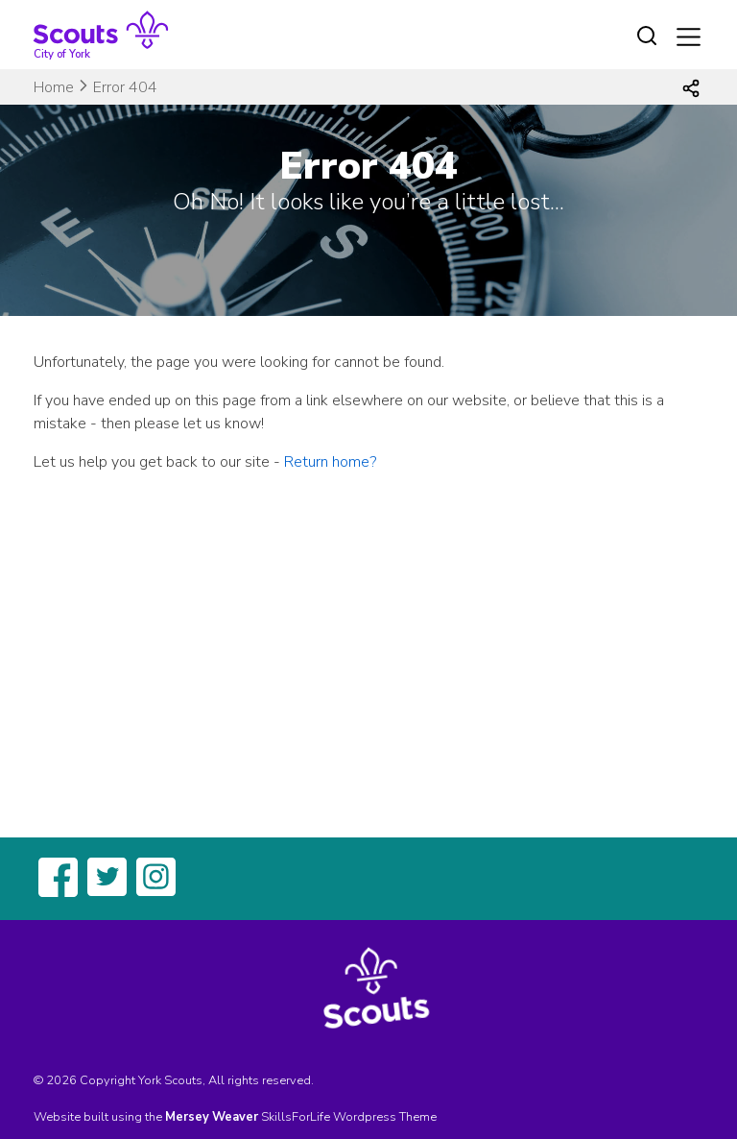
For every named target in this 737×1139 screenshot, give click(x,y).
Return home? (330, 462)
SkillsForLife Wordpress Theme (349, 1117)
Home (54, 87)
